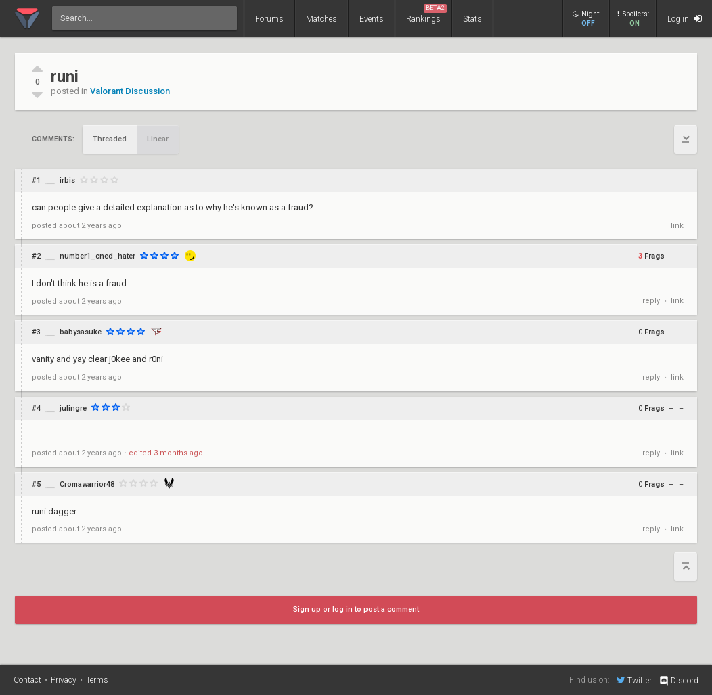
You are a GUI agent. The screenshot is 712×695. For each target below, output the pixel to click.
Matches (321, 19)
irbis (67, 180)
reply (651, 301)
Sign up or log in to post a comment (356, 609)
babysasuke (81, 332)
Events (371, 19)
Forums (269, 19)
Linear (158, 139)
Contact (27, 680)
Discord (678, 680)
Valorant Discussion (130, 91)
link (677, 225)
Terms (97, 680)
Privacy (63, 680)
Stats (472, 19)
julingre (73, 408)
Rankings (426, 14)
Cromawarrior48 (87, 484)
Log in (684, 19)
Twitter (634, 680)
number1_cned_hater (97, 256)
